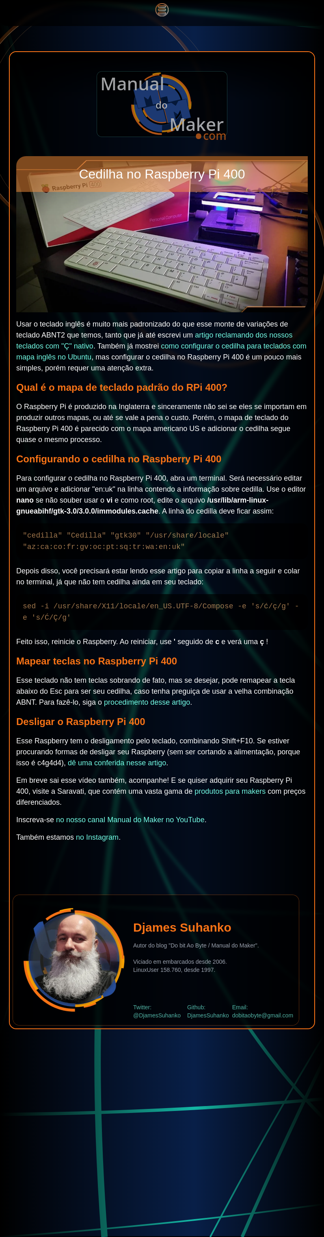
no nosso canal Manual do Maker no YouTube (130, 820)
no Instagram (97, 837)
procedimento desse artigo (147, 702)
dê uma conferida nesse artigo (117, 763)
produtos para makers (230, 791)
